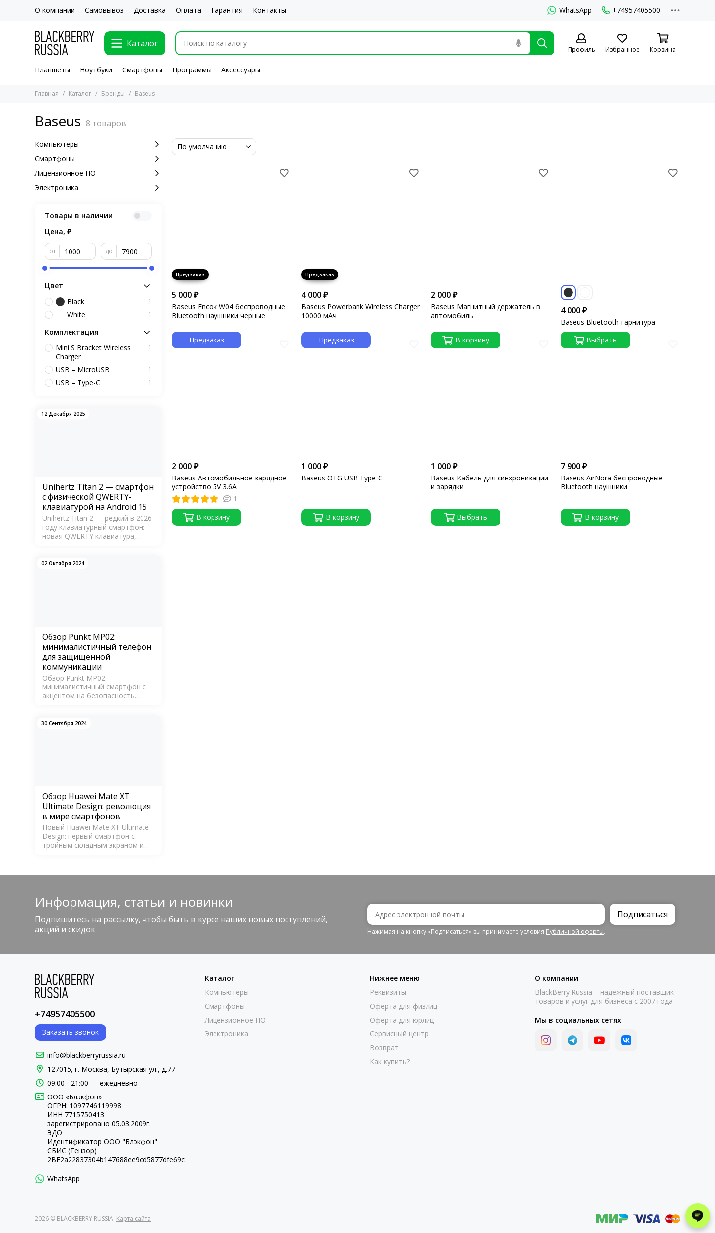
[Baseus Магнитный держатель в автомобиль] (491, 225)
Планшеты (52, 69)
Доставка (150, 10)
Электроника (98, 188)
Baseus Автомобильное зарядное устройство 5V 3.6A (229, 482)
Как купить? (390, 1061)
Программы (192, 69)
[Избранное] (622, 43)
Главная (47, 93)
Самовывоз (104, 10)
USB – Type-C (104, 382)
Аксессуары (240, 69)
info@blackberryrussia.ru (86, 1055)
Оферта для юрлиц (402, 1020)
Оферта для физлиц (403, 1006)
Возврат (384, 1047)
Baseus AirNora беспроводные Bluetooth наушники (612, 482)
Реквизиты (388, 992)
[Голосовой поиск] (518, 43)
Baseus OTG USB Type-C (342, 478)
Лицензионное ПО (98, 173)
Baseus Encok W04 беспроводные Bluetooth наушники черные (228, 311)
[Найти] (542, 43)
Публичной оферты (575, 931)
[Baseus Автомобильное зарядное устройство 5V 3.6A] (231, 396)
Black (104, 301)
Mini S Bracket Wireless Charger (104, 352)
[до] (134, 251)
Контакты (269, 10)
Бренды (113, 93)
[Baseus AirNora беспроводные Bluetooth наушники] (620, 396)
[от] (78, 251)
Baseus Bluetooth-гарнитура (608, 322)
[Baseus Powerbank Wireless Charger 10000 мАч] (361, 225)
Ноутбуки (96, 69)
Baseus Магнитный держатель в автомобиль (485, 311)
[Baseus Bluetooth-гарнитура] (620, 225)
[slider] (45, 268)
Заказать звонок (70, 1032)
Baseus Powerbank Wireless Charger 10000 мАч (360, 311)
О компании (55, 10)
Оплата (188, 10)
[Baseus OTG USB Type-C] (361, 396)
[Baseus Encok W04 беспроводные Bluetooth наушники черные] (231, 225)
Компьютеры (98, 144)
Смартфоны (142, 69)
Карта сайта (133, 1218)
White (104, 314)
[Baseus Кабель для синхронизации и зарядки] (491, 396)
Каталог (80, 93)
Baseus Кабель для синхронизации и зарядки (489, 482)
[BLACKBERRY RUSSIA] (64, 43)
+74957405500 (631, 10)
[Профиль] (581, 43)
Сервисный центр (399, 1033)
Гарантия (227, 10)
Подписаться (642, 914)
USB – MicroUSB (104, 369)
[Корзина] (662, 43)
